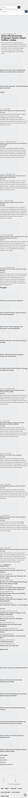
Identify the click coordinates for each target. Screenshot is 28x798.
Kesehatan (2, 141)
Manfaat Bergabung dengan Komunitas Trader (12, 486)
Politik (20, 788)
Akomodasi (3, 34)
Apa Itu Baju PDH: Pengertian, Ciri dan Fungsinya (14, 605)
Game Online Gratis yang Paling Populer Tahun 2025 (14, 549)
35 (4, 564)
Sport (1, 421)
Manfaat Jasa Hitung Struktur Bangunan (11, 300)
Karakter (13, 788)
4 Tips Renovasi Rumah (6, 641)
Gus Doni (2, 112)
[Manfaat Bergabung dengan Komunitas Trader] (9, 476)
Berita (7, 788)
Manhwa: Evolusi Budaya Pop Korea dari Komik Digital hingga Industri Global (12, 176)
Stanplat (2, 758)
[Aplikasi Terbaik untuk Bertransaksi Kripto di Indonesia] (7, 196)
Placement (2, 174)
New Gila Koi (3, 760)
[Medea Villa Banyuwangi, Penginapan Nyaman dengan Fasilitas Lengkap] (9, 380)
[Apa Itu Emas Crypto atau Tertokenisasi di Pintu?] (9, 101)
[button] (19, 7)
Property (2, 453)
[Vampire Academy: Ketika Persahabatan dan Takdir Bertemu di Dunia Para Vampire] (9, 227)
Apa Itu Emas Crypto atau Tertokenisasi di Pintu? (13, 110)
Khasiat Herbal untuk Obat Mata (9, 645)
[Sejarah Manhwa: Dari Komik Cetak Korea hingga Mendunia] (9, 259)
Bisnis (1, 109)
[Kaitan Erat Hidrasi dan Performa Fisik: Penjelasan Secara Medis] (9, 134)
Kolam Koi (3, 762)
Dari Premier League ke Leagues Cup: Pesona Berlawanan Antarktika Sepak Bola (12, 423)
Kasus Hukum (15, 792)
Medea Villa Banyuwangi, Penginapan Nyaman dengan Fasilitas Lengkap (13, 38)
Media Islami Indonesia (6, 764)
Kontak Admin (5, 796)
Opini (2, 788)
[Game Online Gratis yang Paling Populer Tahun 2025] (9, 540)
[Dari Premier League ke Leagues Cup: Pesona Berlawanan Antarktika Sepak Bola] (9, 413)
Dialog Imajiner (5, 792)
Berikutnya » (8, 564)
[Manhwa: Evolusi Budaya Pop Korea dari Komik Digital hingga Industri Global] (9, 166)
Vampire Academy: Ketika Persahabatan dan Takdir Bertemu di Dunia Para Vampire (14, 237)
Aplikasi (2, 484)
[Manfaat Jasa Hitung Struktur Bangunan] (9, 445)
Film (1, 235)
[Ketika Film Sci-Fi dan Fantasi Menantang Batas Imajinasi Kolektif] (9, 507)
